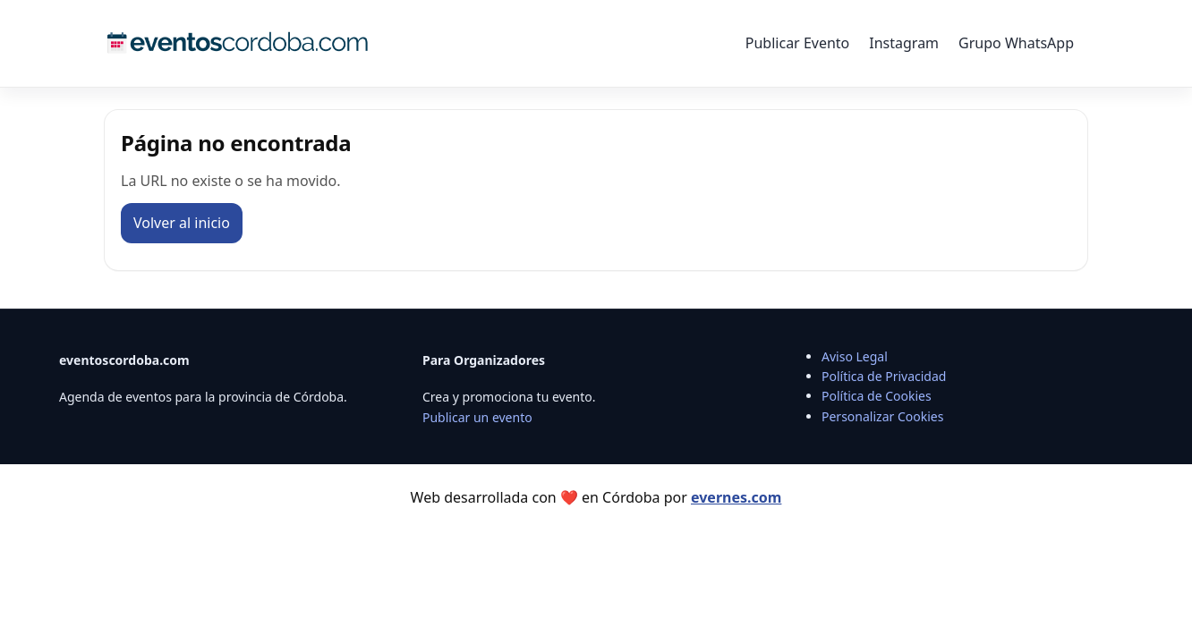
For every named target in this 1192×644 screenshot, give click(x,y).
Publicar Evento (797, 43)
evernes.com (736, 497)
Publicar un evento (477, 417)
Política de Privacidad (884, 376)
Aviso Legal (855, 356)
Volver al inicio (181, 223)
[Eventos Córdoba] (237, 43)
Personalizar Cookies (882, 416)
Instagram (904, 43)
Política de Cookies (877, 395)
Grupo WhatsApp (1016, 43)
